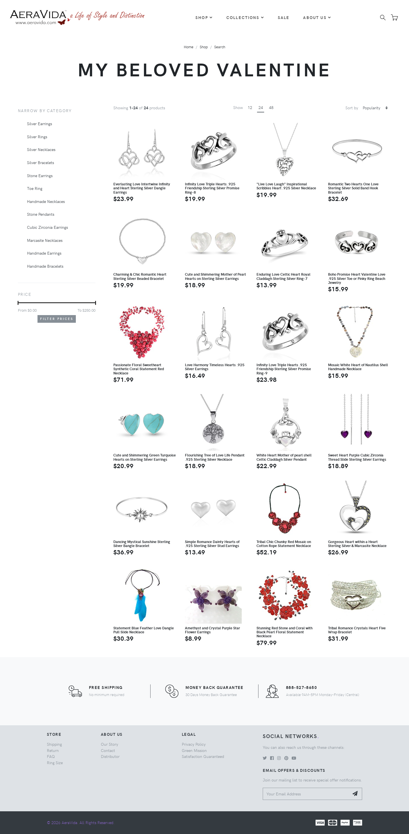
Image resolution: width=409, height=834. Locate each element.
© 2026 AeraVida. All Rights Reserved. (80, 822)
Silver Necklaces (41, 149)
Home (188, 46)
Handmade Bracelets (45, 266)
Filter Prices (57, 319)
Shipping (54, 744)
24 (260, 107)
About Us (317, 17)
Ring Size (55, 762)
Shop (204, 17)
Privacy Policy (194, 744)
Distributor (110, 756)
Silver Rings (37, 136)
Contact (108, 750)
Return (53, 750)
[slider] (95, 303)
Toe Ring (34, 188)
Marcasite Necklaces (44, 240)
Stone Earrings (40, 175)
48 (271, 107)
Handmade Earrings (44, 253)
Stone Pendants (40, 214)
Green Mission (194, 750)
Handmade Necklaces (46, 201)
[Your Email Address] (306, 794)
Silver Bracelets (40, 162)
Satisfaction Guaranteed (203, 756)
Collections (245, 17)
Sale (284, 17)
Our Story (109, 744)
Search (219, 46)
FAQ (51, 756)
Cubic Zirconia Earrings (47, 227)
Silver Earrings (39, 123)
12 (250, 107)
